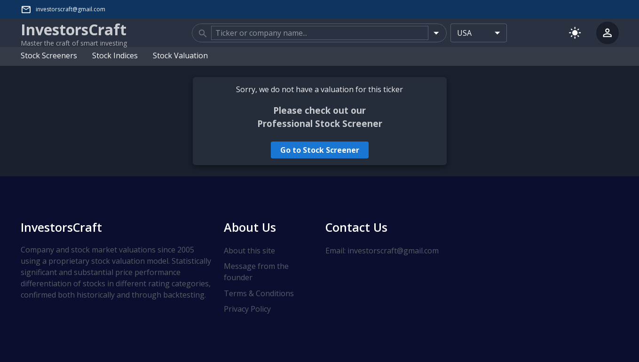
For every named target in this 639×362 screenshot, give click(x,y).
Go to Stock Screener (319, 150)
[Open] (436, 32)
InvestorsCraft (61, 227)
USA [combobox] (464, 33)
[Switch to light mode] (575, 33)
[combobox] (319, 33)
